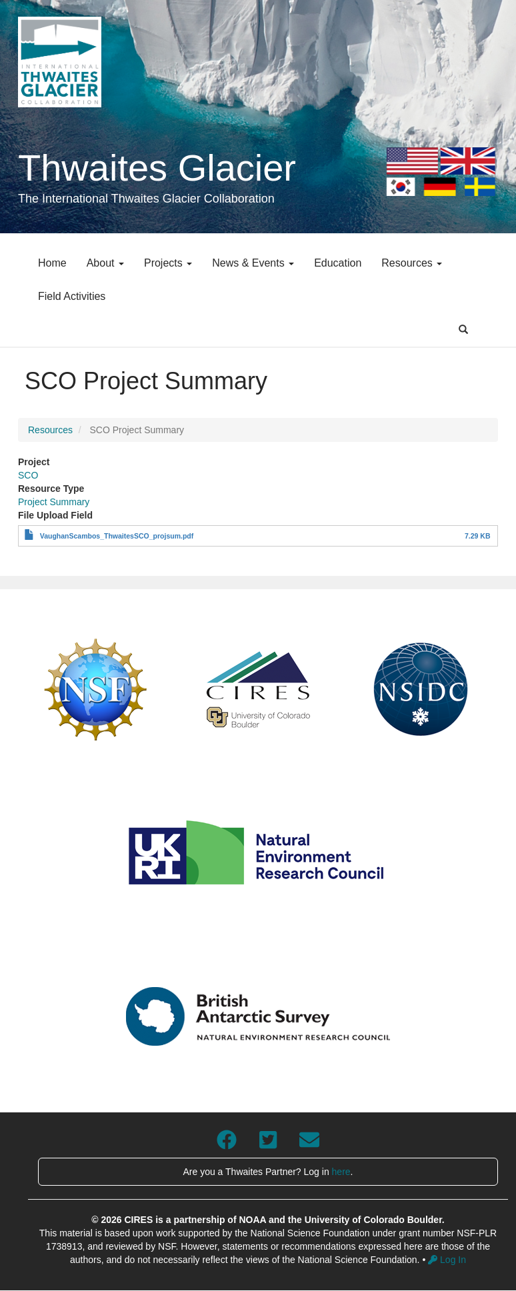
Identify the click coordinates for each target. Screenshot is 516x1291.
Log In (447, 1259)
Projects (168, 263)
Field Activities (71, 296)
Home (52, 263)
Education (337, 263)
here (341, 1171)
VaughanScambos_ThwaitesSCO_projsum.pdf (116, 536)
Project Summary (53, 502)
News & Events (253, 263)
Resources (411, 263)
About (105, 263)
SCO (28, 475)
